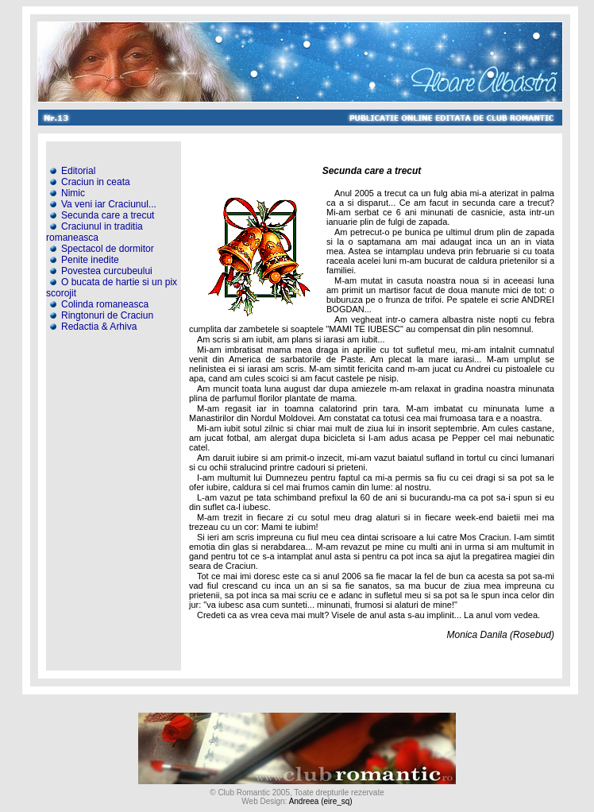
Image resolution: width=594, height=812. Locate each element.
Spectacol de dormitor (101, 248)
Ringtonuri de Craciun (100, 315)
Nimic (66, 193)
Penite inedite (83, 259)
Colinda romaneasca (98, 304)
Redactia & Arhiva (92, 326)
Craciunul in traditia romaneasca (94, 232)
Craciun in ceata (89, 182)
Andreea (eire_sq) (321, 801)
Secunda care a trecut (101, 215)
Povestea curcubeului (100, 270)
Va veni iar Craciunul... (102, 204)
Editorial (71, 170)
